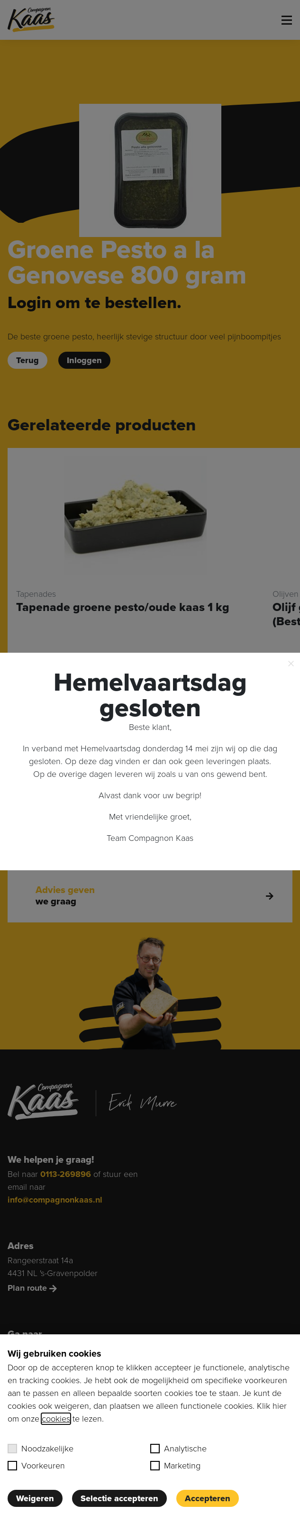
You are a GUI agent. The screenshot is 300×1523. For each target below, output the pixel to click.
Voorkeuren (36, 1465)
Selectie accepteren (119, 1498)
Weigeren (35, 1498)
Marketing (175, 1465)
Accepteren (207, 1498)
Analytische (178, 1448)
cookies (56, 1419)
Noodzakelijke (40, 1448)
